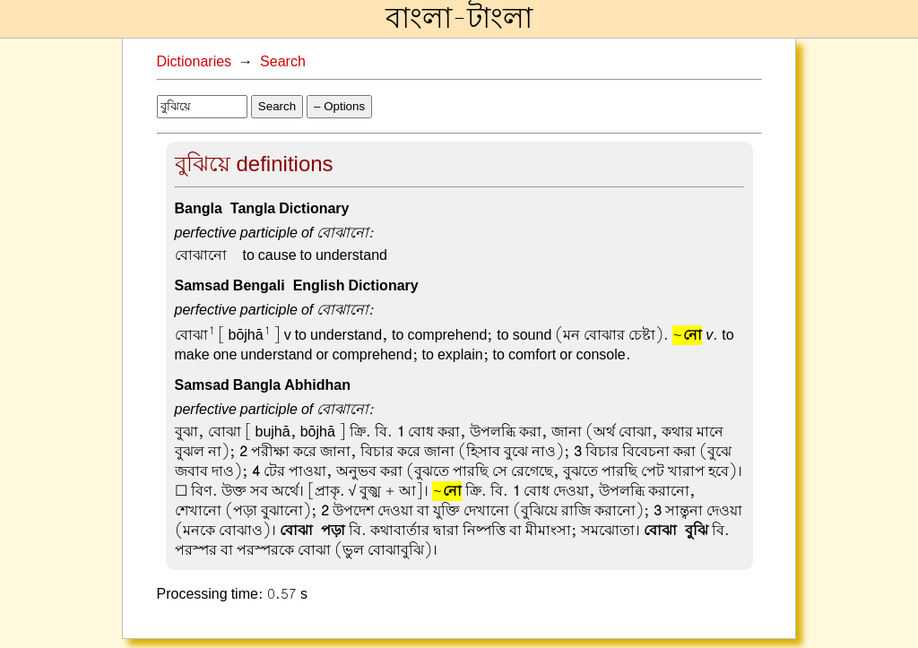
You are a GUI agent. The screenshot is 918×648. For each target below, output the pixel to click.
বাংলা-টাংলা (459, 19)
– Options (339, 106)
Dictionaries (194, 62)
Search (283, 62)
